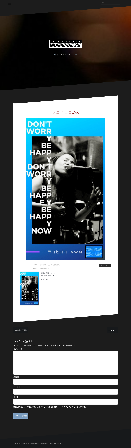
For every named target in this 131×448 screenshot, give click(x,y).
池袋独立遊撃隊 (21, 330)
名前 (16, 377)
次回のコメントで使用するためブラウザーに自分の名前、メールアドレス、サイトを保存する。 (51, 407)
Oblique (48, 443)
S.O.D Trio (112, 330)
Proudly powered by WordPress (26, 443)
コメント (17, 349)
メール (17, 387)
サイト (15, 397)
